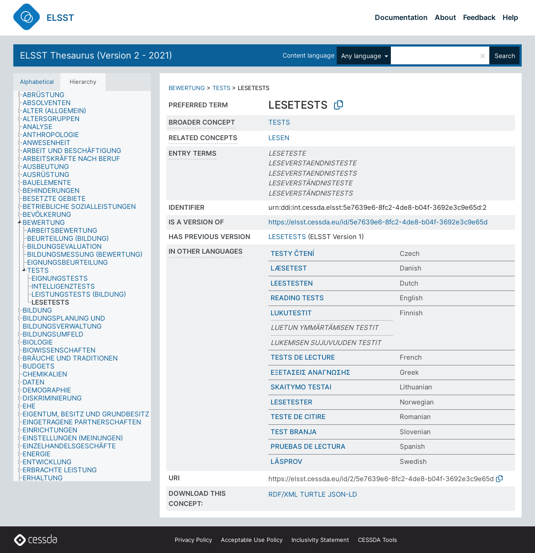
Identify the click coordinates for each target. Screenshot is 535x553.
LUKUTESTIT (291, 313)
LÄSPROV (287, 461)
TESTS (221, 87)
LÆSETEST (289, 268)
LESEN (278, 137)
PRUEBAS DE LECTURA (308, 446)
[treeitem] (47, 95)
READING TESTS (297, 298)
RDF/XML (283, 494)
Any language (362, 55)
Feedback (479, 17)
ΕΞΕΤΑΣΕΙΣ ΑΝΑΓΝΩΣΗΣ (310, 372)
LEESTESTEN (292, 283)
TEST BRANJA (294, 431)
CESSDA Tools (377, 539)
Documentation (401, 17)
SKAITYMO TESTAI (301, 387)
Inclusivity (320, 539)
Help (510, 17)
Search (505, 55)
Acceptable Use (252, 539)
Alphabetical (37, 81)
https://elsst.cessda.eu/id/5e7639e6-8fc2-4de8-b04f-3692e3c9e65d (378, 222)
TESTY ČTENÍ (292, 253)
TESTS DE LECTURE (303, 357)
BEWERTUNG (187, 87)
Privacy (193, 539)
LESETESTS (287, 236)
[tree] (82, 286)
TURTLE (313, 494)
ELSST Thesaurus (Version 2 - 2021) (96, 55)
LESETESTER (291, 402)
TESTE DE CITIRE (298, 416)
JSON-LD (342, 494)
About (445, 17)
